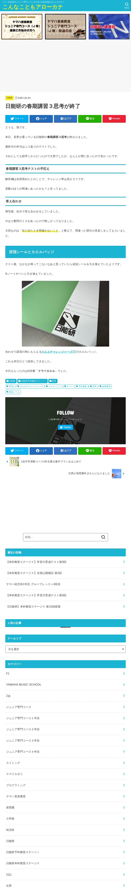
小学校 (10, 818)
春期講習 (106, 386)
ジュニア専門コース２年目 (23, 729)
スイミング (13, 762)
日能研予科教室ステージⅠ (33, 381)
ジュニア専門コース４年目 (23, 751)
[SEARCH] (127, 5)
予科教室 (82, 386)
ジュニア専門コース (18, 706)
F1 (8, 673)
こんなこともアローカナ (33, 7)
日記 (9, 874)
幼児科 (10, 829)
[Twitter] (65, 427)
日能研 (9, 98)
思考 (94, 386)
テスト (70, 386)
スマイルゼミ (14, 773)
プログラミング (16, 785)
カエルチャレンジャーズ (57, 351)
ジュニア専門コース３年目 (23, 740)
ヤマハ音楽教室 (16, 796)
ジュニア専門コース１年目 (23, 718)
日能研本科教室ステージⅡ (23, 863)
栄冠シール (14, 392)
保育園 (10, 807)
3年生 (11, 386)
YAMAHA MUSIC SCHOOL (23, 684)
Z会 (8, 695)
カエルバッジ (54, 386)
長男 (54, 381)
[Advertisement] (65, 66)
